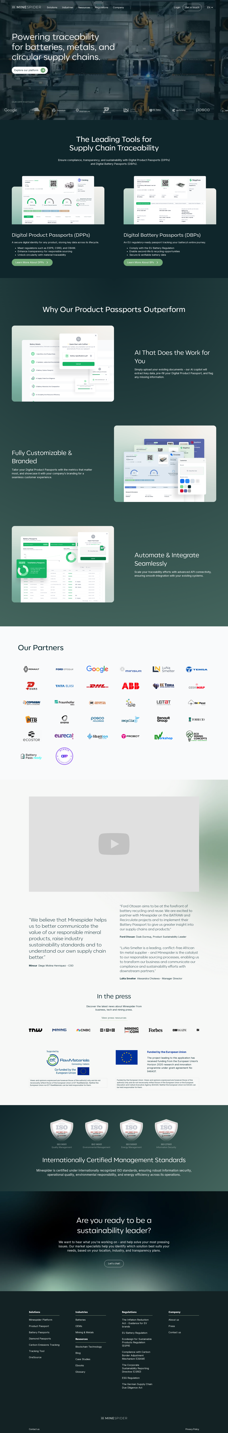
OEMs (78, 1326)
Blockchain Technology (88, 1346)
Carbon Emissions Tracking (44, 1344)
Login (177, 7)
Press (172, 1326)
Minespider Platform (40, 1319)
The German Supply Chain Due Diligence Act (137, 1386)
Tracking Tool (36, 1351)
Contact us (175, 1332)
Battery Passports (39, 1332)
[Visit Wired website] (109, 1030)
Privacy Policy (192, 1429)
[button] (52, 7)
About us (174, 1319)
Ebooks (79, 1365)
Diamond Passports (40, 1338)
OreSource (35, 1357)
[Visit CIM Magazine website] (181, 1030)
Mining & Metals (84, 1332)
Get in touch (192, 7)
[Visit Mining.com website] (133, 1030)
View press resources (113, 1017)
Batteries (80, 1319)
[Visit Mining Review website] (61, 1030)
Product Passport (39, 1326)
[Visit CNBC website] (85, 1030)
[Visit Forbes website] (157, 1030)
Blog (78, 1352)
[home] (26, 7)
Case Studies (82, 1359)
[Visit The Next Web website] (37, 1030)
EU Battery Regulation (134, 1332)
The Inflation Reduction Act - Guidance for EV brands (135, 1323)
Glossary (80, 1371)
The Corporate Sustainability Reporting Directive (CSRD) (135, 1368)
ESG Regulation (131, 1377)
